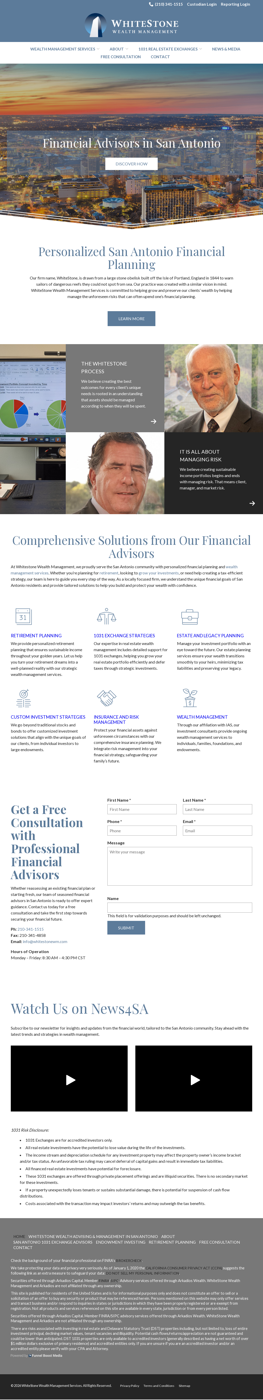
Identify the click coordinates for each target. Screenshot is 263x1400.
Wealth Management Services (62, 49)
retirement (109, 573)
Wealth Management (204, 717)
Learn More (131, 318)
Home (19, 1236)
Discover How (131, 164)
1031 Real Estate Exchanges (168, 49)
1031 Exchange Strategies (126, 636)
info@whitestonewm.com (45, 941)
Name (113, 898)
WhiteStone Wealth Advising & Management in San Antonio (98, 1236)
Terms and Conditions (160, 1386)
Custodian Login (199, 4)
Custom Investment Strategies (36, 719)
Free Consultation (121, 57)
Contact (160, 57)
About (117, 49)
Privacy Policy (130, 1386)
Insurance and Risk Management (118, 719)
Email (190, 822)
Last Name (195, 800)
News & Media (226, 49)
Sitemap (186, 1386)
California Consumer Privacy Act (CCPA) (186, 1268)
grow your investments (159, 573)
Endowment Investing (126, 1242)
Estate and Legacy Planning (212, 636)
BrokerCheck (129, 1261)
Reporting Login (235, 4)
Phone (115, 822)
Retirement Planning (38, 636)
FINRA (104, 1281)
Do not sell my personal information (144, 1273)
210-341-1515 (30, 929)
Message (116, 843)
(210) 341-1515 (163, 4)
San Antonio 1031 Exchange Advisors (55, 1242)
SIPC (115, 1281)
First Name (120, 800)
